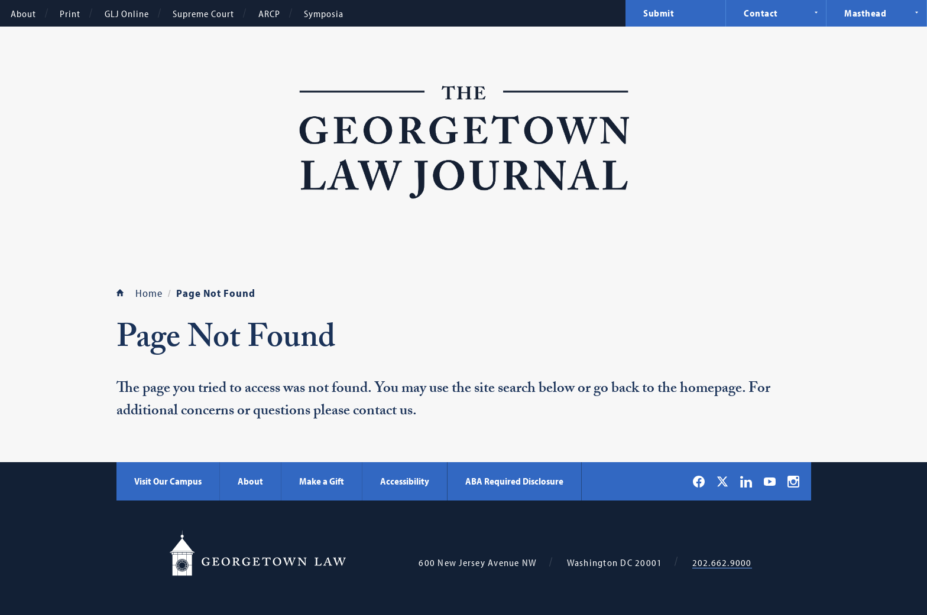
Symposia (323, 13)
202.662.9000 (722, 562)
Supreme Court (203, 13)
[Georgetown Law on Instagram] (793, 482)
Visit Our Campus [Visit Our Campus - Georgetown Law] (168, 481)
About (23, 13)
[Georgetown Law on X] (722, 481)
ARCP (269, 13)
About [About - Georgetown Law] (250, 481)
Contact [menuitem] (761, 13)
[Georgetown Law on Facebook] (699, 482)
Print (70, 13)
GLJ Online (127, 13)
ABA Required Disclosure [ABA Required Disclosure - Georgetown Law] (514, 481)
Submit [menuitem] (658, 13)
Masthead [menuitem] (865, 13)
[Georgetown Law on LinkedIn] (746, 482)
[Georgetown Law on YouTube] (770, 481)
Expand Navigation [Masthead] (916, 12)
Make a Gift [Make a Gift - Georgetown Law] (321, 481)
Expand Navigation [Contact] (816, 12)
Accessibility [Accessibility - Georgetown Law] (404, 481)
